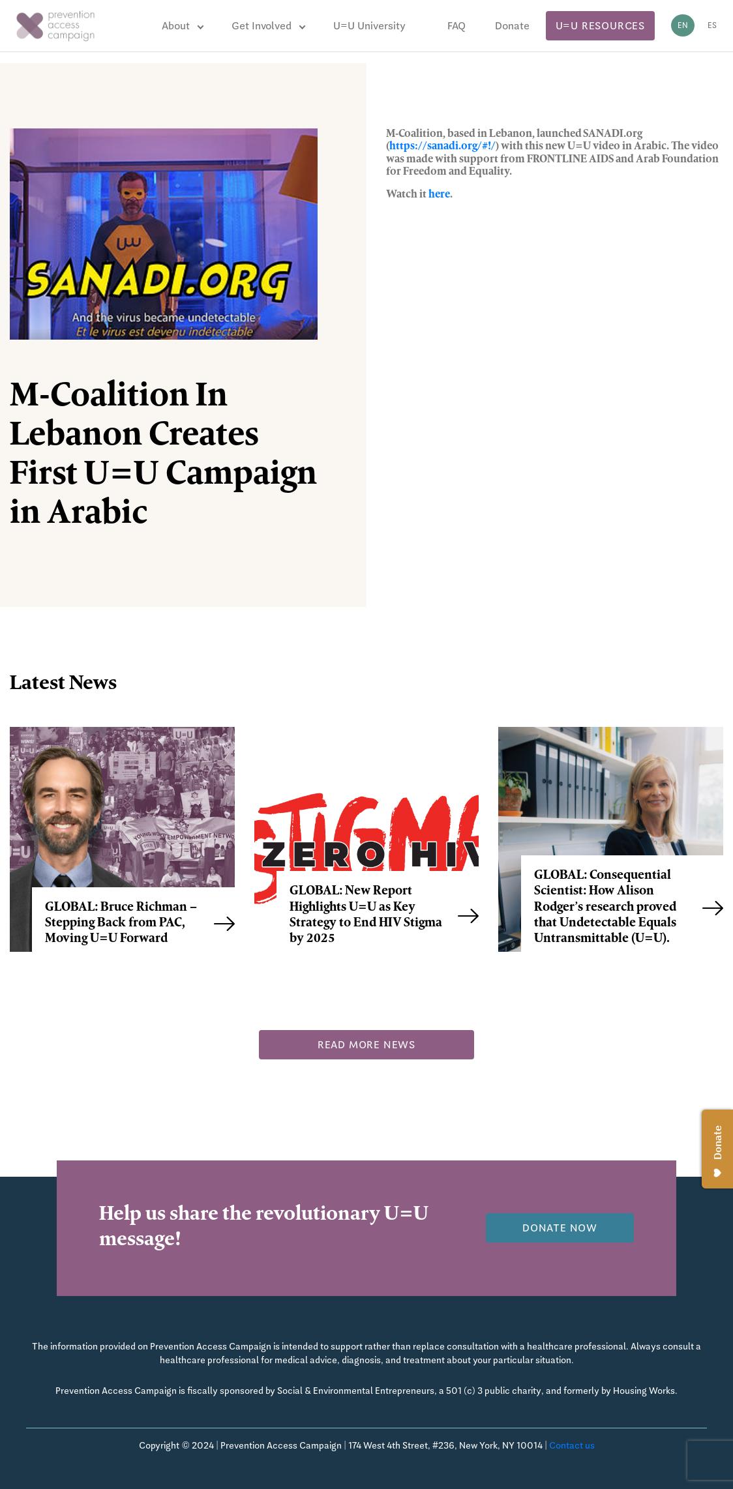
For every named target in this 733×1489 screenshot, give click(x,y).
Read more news (366, 1045)
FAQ (456, 26)
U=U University (369, 26)
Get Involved (262, 26)
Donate (512, 26)
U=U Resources (600, 26)
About (176, 26)
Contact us (572, 1445)
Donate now (559, 1228)
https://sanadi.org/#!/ (442, 146)
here (439, 195)
